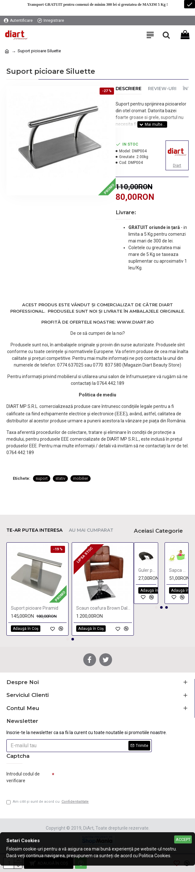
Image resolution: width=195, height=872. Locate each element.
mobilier (80, 478)
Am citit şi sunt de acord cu (48, 802)
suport (42, 478)
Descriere (129, 88)
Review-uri (162, 88)
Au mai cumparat (91, 530)
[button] (67, 639)
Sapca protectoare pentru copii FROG (178, 570)
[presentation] (99, 780)
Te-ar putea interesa (34, 530)
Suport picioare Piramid (34, 608)
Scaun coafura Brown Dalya (104, 608)
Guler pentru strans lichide (147, 570)
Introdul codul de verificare (23, 777)
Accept (183, 839)
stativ (60, 478)
